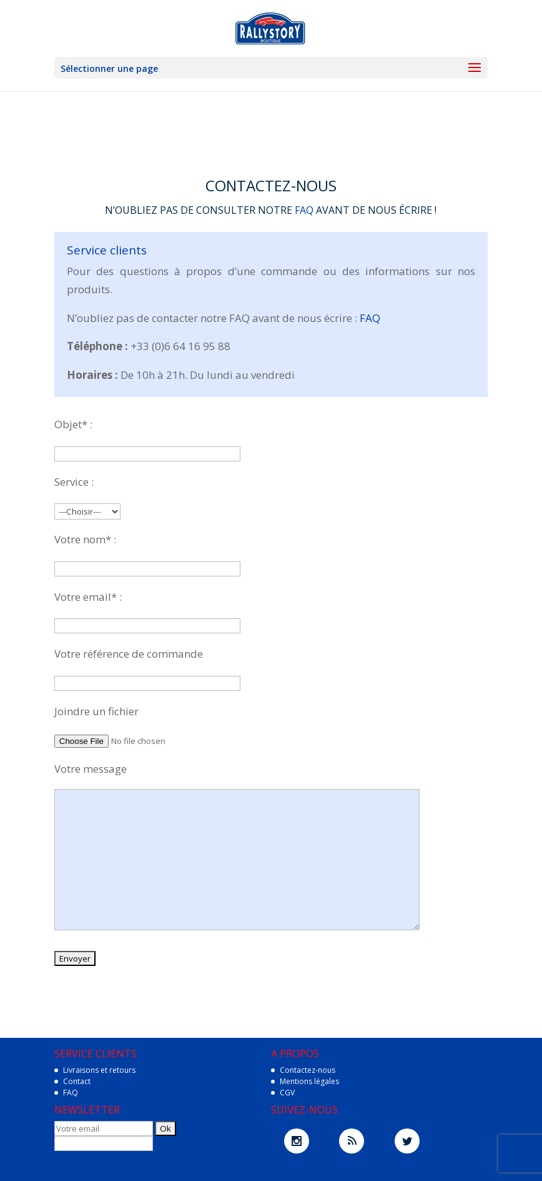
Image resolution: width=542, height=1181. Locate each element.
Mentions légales (309, 1081)
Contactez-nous (307, 1070)
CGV (287, 1092)
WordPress (344, 1168)
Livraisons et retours (99, 1070)
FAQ (304, 210)
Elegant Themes (242, 1168)
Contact (77, 1081)
